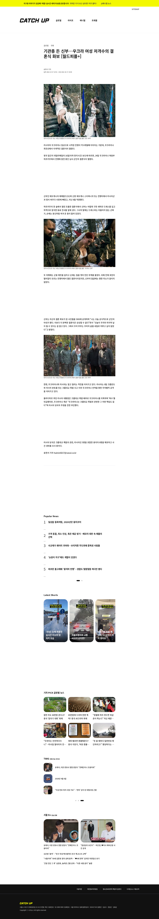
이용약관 (79, 889)
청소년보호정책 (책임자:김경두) (112, 889)
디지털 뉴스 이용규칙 (133, 889)
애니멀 (82, 20)
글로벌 (58, 20)
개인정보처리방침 (92, 889)
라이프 (70, 20)
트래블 (94, 20)
